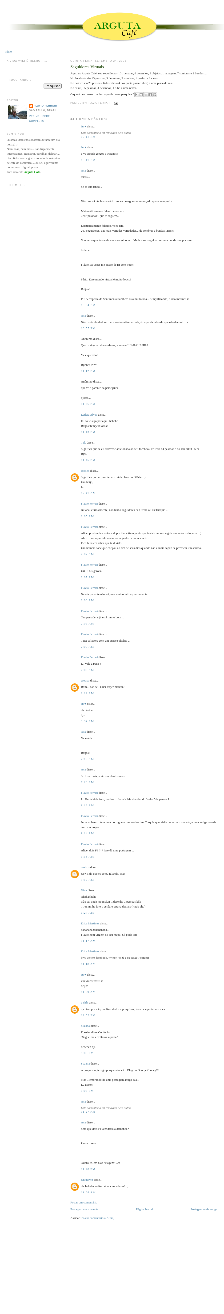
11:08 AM (88, 1192)
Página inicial (144, 1209)
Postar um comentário (83, 1202)
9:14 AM (87, 833)
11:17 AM (88, 940)
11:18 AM (88, 964)
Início (8, 51)
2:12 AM (87, 693)
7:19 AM (87, 759)
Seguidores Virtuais (87, 67)
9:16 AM (87, 856)
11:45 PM (88, 460)
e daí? (84, 1002)
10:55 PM (88, 328)
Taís (83, 442)
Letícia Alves (89, 414)
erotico (85, 470)
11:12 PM (88, 371)
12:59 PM (88, 1015)
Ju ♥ (83, 126)
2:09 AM (87, 623)
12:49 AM (88, 493)
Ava (83, 170)
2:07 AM (87, 554)
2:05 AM (87, 516)
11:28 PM (88, 1169)
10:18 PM (88, 136)
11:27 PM (88, 1111)
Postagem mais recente (84, 1209)
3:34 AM (87, 721)
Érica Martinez (90, 923)
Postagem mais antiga (204, 1209)
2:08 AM (87, 600)
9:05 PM (87, 1053)
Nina (84, 890)
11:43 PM (88, 432)
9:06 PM (87, 1090)
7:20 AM (87, 782)
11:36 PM (88, 404)
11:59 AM (88, 992)
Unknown (87, 1179)
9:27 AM (87, 912)
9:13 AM (87, 805)
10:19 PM (88, 160)
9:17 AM (87, 879)
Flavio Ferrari (89, 503)
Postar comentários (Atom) (98, 1218)
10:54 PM (88, 305)
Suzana (85, 1025)
